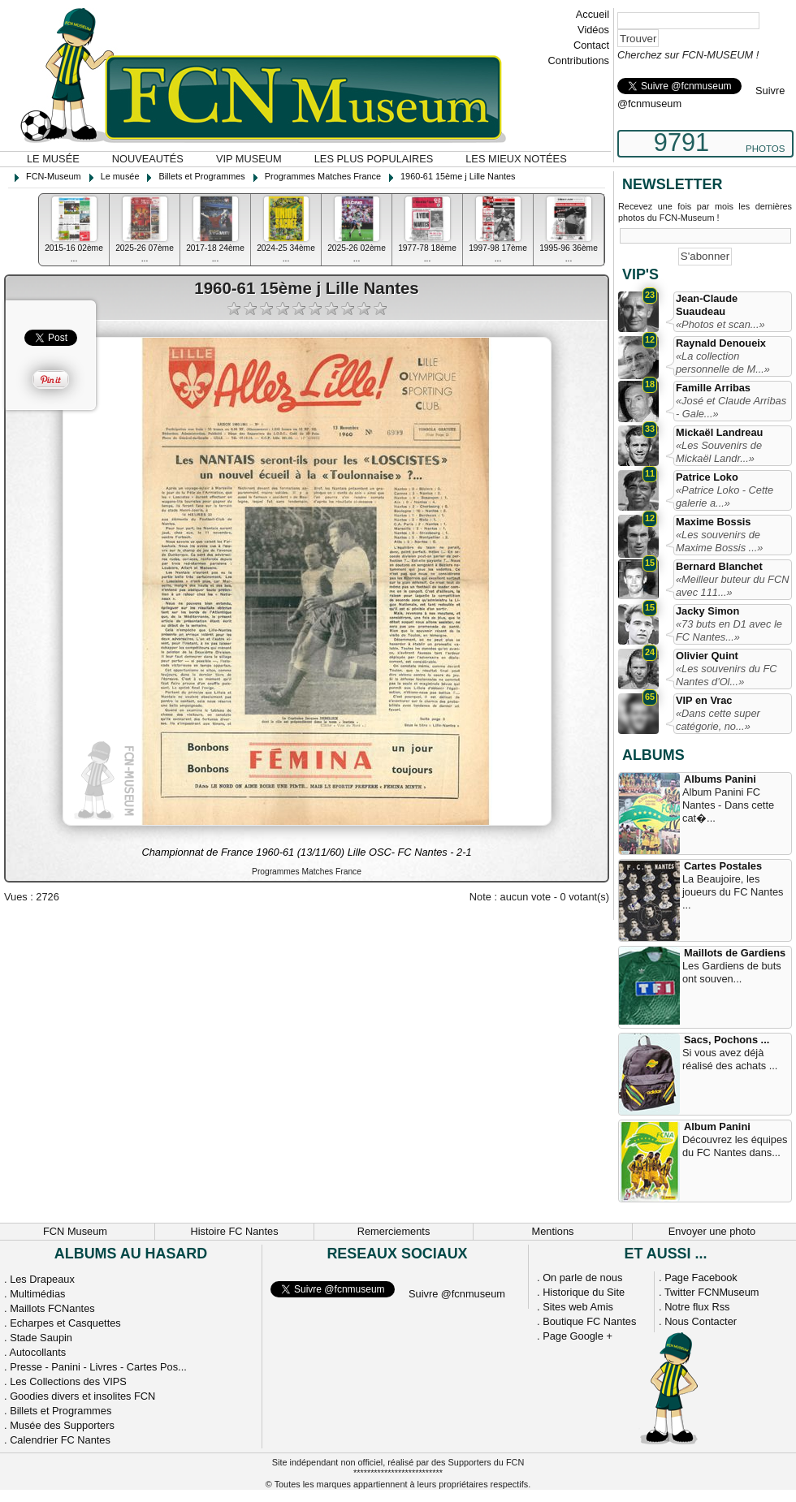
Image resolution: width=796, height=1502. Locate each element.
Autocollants (37, 1352)
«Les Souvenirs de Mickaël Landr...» (719, 451)
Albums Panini (720, 779)
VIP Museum (249, 159)
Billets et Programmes (60, 1411)
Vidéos (593, 30)
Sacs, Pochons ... (726, 1040)
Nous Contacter (700, 1321)
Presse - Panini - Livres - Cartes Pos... (98, 1367)
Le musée (53, 159)
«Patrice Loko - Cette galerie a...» (724, 496)
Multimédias (37, 1294)
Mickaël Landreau (719, 432)
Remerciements (393, 1231)
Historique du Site (584, 1292)
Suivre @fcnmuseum (457, 1294)
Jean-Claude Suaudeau (707, 304)
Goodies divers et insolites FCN (82, 1396)
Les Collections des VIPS (68, 1381)
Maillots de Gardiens (734, 953)
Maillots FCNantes (52, 1308)
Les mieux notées (515, 159)
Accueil (592, 14)
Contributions (578, 60)
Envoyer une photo (711, 1231)
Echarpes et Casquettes (65, 1323)
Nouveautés (148, 159)
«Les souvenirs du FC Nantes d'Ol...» (726, 675)
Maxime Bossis (713, 522)
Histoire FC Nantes (234, 1231)
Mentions (553, 1231)
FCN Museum (75, 1231)
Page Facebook (701, 1277)
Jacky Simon (707, 611)
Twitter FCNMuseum (711, 1292)
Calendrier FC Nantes (60, 1440)
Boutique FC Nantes (589, 1321)
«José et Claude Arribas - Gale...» (731, 407)
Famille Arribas (713, 388)
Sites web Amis (578, 1307)
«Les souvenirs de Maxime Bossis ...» (719, 541)
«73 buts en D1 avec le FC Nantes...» (729, 630)
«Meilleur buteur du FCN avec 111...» (732, 585)
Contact (591, 45)
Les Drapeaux (42, 1279)
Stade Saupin (41, 1338)
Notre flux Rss (696, 1307)
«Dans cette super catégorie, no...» (718, 719)
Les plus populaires (374, 159)
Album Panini (717, 1126)
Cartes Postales (723, 866)
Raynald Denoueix (721, 343)
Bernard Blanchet (719, 566)
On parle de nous (582, 1277)
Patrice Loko (707, 477)
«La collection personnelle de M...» (723, 362)
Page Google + (577, 1336)
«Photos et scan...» (720, 324)
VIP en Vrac (704, 700)
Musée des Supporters (62, 1425)
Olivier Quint (707, 656)
